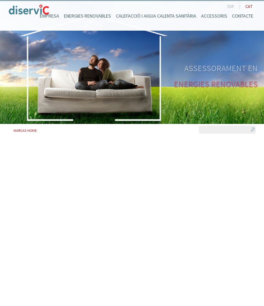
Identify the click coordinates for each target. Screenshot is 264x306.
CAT (248, 6)
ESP (231, 6)
